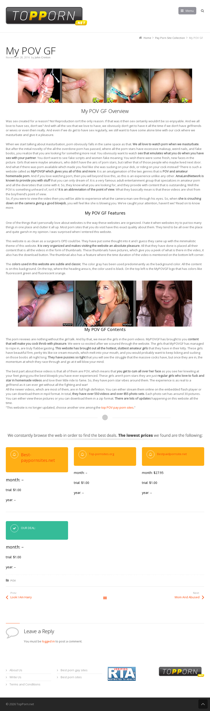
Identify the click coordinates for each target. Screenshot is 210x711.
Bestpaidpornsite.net (172, 454)
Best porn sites (71, 677)
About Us (16, 670)
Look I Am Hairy (21, 597)
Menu (190, 11)
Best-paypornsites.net (38, 457)
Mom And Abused (187, 597)
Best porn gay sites (74, 670)
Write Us (15, 677)
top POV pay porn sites (117, 407)
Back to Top (203, 704)
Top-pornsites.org (101, 454)
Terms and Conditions (25, 684)
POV (13, 580)
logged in (48, 641)
